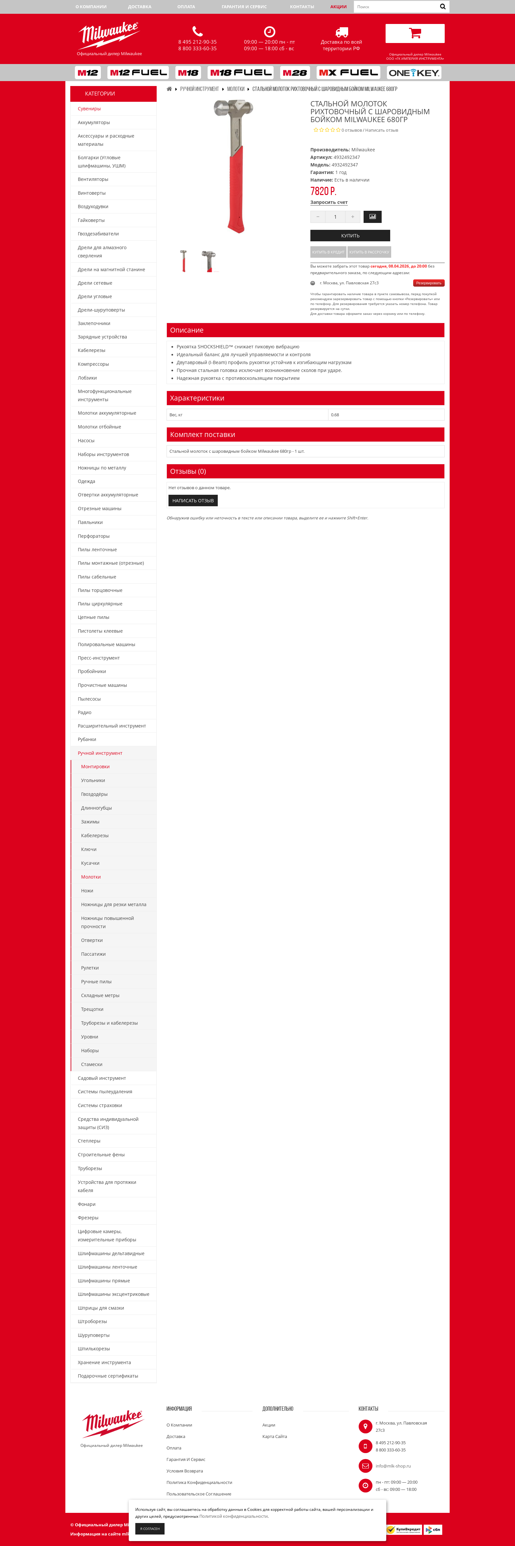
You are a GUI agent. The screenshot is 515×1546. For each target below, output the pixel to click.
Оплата (186, 7)
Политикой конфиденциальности (233, 1516)
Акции (338, 7)
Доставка (139, 7)
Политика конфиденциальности (199, 1482)
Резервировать (428, 283)
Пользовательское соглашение (199, 1494)
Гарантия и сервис (244, 7)
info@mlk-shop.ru (393, 1466)
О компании (91, 7)
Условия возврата (185, 1471)
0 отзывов (352, 130)
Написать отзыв (381, 130)
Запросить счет (329, 202)
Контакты (302, 7)
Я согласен (150, 1528)
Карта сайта (274, 1436)
